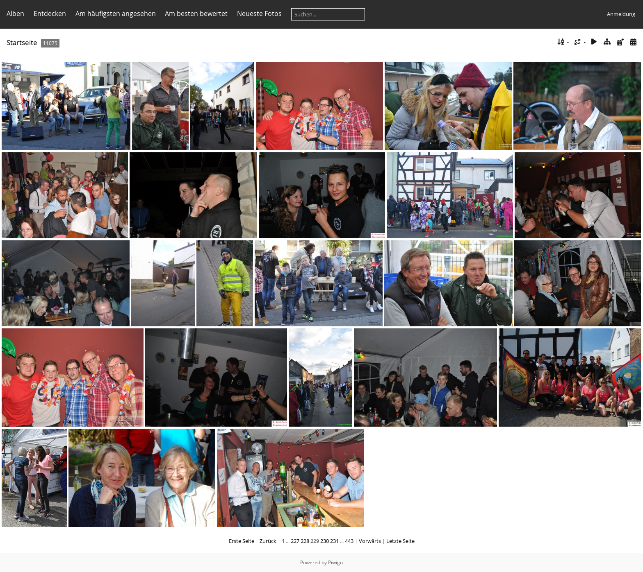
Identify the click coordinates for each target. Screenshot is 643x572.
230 (324, 541)
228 (305, 541)
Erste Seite (241, 541)
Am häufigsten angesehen (115, 13)
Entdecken (50, 13)
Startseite (22, 42)
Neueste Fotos (259, 13)
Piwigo (335, 562)
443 (349, 541)
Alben (15, 13)
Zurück (268, 541)
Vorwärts (370, 541)
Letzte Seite (400, 541)
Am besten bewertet (196, 13)
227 (295, 541)
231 (334, 541)
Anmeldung (621, 14)
